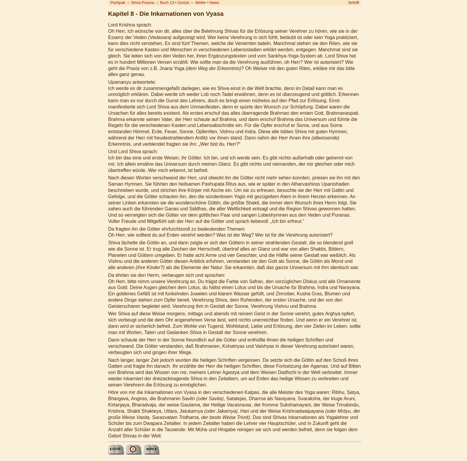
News (214, 2)
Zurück (183, 2)
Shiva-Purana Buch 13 (152, 2)
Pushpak (117, 2)
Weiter (200, 2)
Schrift (353, 2)
